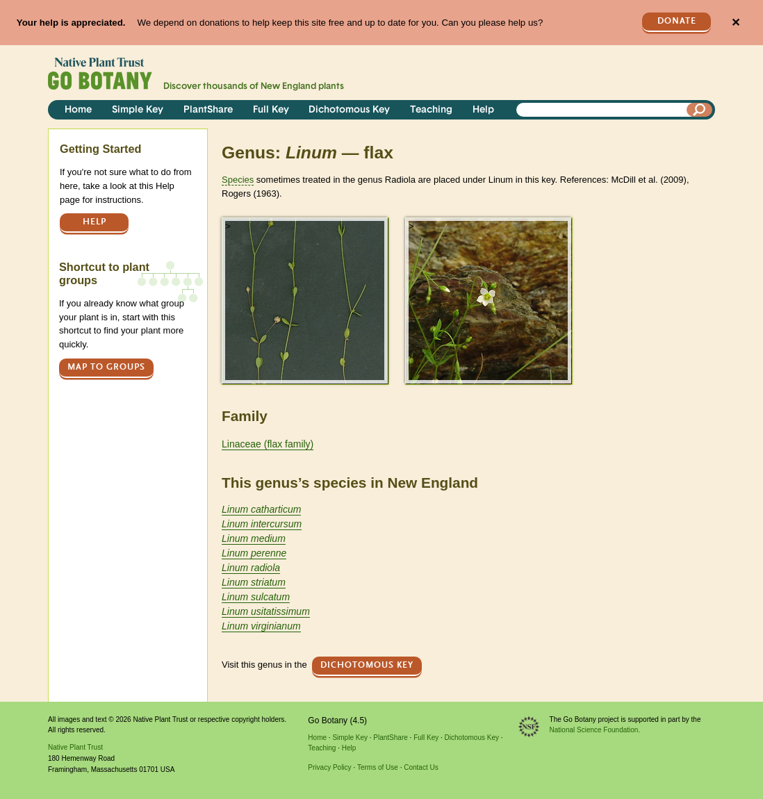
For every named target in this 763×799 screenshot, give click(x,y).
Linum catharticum (261, 509)
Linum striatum (254, 582)
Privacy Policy (329, 767)
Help (483, 110)
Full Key (271, 110)
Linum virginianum (261, 626)
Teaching (431, 110)
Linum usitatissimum (266, 611)
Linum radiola (251, 567)
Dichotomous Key (349, 110)
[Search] (700, 110)
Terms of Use (377, 767)
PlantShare (208, 110)
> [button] (228, 226)
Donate (676, 21)
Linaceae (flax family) (267, 444)
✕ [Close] (735, 22)
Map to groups (106, 367)
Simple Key (137, 110)
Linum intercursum (262, 523)
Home (78, 110)
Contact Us (421, 767)
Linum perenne (254, 553)
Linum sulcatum (256, 596)
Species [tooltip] (238, 179)
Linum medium (254, 538)
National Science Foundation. (595, 730)
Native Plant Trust (75, 747)
